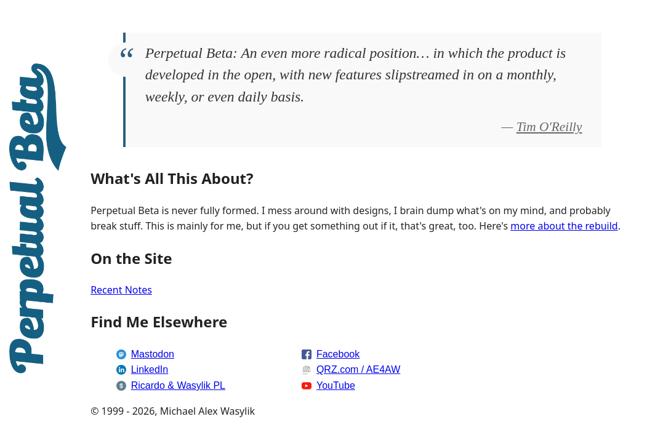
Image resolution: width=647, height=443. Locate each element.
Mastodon (152, 354)
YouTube (335, 385)
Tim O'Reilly (549, 126)
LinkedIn (150, 369)
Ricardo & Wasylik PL (178, 385)
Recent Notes (121, 290)
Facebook (338, 354)
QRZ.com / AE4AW (358, 369)
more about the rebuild (563, 226)
